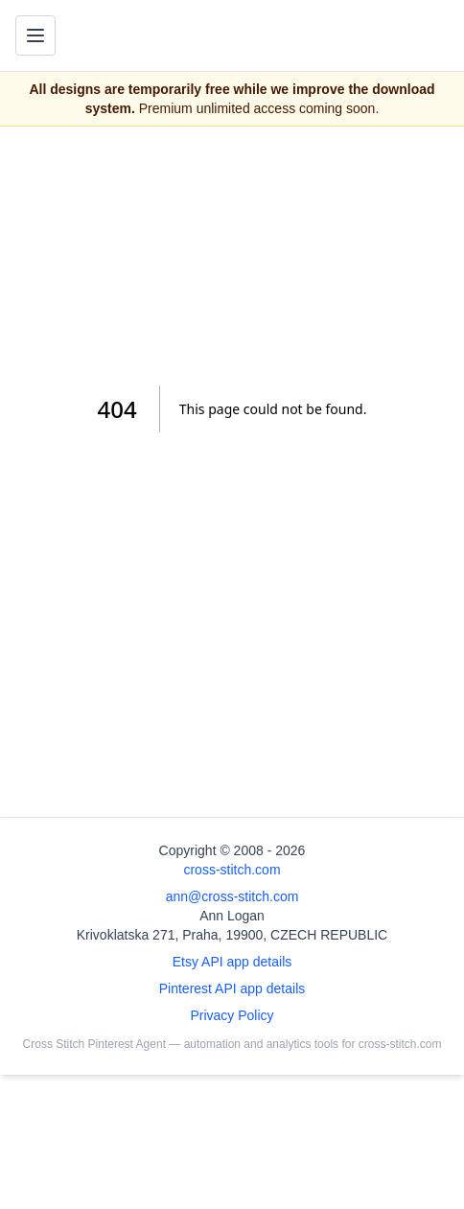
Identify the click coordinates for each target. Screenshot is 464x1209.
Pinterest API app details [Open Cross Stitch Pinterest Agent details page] (232, 988)
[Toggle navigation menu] (35, 35)
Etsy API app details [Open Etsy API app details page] (232, 961)
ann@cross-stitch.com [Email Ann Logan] (232, 896)
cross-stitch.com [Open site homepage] (231, 869)
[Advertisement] (232, 256)
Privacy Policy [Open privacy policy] (231, 1015)
